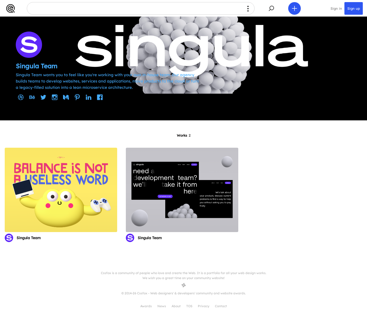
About (176, 306)
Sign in (336, 8)
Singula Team (29, 237)
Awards (146, 306)
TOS (189, 306)
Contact (221, 306)
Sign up (353, 8)
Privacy (203, 306)
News (161, 306)
